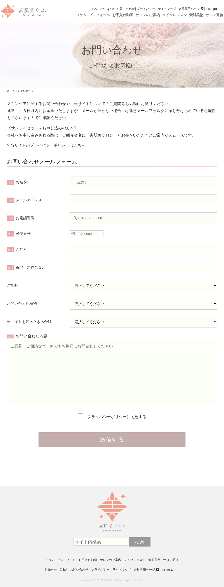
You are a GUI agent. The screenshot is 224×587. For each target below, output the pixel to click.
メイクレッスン (174, 15)
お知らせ (98, 9)
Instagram (212, 9)
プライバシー (146, 9)
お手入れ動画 (122, 15)
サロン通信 (214, 15)
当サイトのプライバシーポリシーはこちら (47, 145)
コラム (81, 15)
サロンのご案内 (148, 15)
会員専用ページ (189, 9)
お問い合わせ (125, 9)
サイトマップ (167, 9)
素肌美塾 (196, 15)
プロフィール (99, 15)
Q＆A (110, 9)
